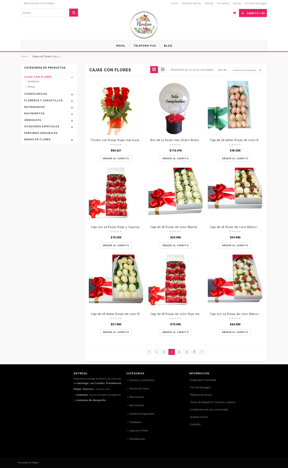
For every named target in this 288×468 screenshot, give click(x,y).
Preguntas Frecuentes (203, 379)
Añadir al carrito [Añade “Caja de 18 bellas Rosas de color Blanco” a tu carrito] (116, 332)
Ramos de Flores (37, 139)
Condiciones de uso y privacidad (209, 409)
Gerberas (33, 81)
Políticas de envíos (201, 394)
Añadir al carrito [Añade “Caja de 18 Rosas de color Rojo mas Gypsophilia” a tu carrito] (175, 332)
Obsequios (32, 120)
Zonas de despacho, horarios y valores (212, 402)
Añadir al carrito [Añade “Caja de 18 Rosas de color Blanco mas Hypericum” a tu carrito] (235, 245)
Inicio (24, 56)
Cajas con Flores (38, 77)
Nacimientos (34, 113)
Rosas (31, 86)
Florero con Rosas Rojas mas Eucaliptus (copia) (124, 140)
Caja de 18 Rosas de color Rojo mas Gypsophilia (184, 314)
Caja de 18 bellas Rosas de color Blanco (119, 314)
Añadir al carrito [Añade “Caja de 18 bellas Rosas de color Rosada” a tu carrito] (235, 158)
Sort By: (223, 70)
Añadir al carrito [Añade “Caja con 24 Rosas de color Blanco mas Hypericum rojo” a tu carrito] (235, 332)
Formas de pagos (200, 387)
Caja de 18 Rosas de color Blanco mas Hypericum (245, 227)
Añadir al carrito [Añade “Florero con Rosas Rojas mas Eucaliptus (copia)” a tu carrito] (116, 158)
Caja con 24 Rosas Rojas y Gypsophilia (118, 227)
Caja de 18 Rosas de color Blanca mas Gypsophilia (185, 227)
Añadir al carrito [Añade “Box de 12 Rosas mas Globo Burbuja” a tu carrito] (175, 158)
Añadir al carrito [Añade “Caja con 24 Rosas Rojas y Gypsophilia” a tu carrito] (116, 245)
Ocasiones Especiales (41, 126)
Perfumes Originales (41, 133)
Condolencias (35, 94)
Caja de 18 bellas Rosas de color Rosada (238, 140)
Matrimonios (34, 107)
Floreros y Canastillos (43, 100)
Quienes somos (199, 416)
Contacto (195, 424)
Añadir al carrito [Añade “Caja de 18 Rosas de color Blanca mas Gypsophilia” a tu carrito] (175, 245)
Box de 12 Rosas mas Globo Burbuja (175, 140)
